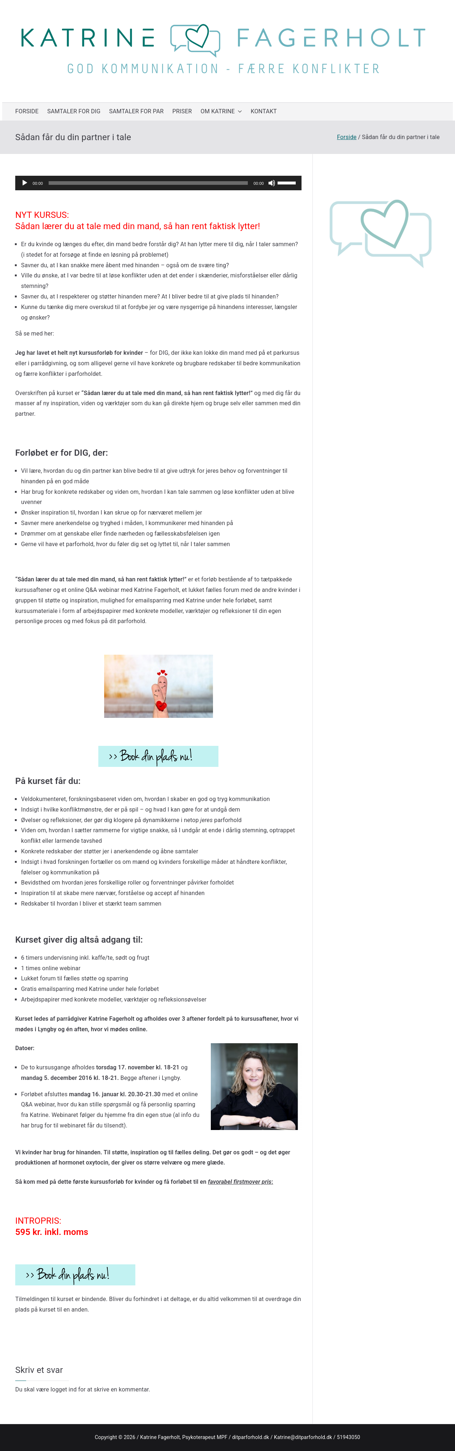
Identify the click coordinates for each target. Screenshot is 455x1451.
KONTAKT (264, 111)
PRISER (182, 111)
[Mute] (271, 183)
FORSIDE (26, 111)
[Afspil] (24, 183)
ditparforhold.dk (250, 1437)
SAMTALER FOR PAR (136, 111)
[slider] (148, 183)
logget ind (63, 1389)
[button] (238, 111)
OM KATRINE (221, 111)
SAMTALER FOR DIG (74, 111)
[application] (158, 183)
